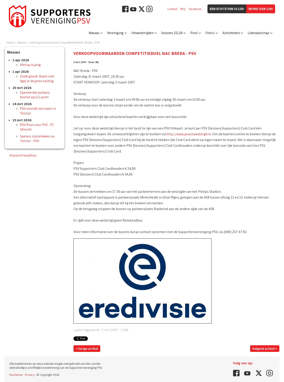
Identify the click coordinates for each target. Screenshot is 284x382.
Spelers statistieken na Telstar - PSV (37, 138)
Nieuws (94, 33)
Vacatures (195, 9)
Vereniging (115, 33)
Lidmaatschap (258, 33)
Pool (194, 33)
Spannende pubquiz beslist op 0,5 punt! (35, 94)
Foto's (210, 33)
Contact (172, 9)
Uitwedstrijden (142, 33)
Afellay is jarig (30, 64)
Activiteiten (231, 33)
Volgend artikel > (264, 349)
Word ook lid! (260, 8)
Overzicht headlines (22, 155)
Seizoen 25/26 (172, 33)
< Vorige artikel (87, 349)
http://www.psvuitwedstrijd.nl (188, 134)
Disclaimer (16, 375)
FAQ (182, 9)
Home (10, 42)
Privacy (29, 375)
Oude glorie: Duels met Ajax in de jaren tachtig (37, 78)
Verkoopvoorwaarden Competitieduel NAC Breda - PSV (65, 42)
